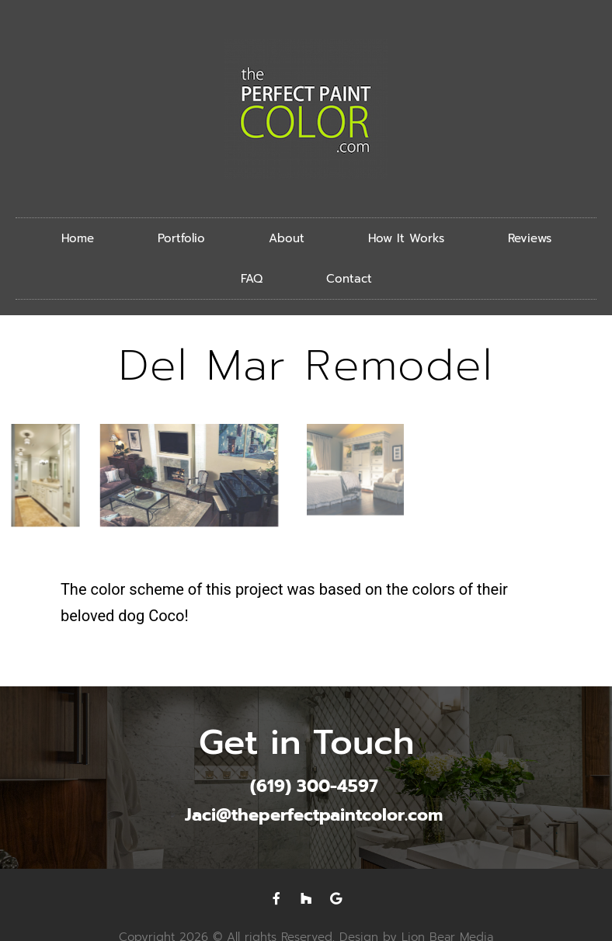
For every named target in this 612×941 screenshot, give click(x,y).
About (286, 238)
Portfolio (181, 238)
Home (77, 238)
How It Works (406, 238)
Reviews (529, 238)
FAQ (252, 278)
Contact (349, 278)
